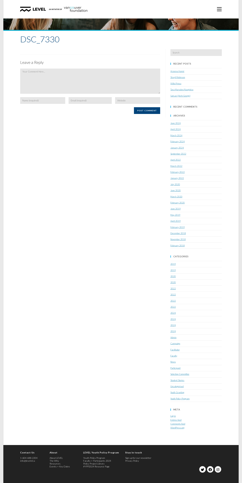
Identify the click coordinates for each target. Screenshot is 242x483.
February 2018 (177, 245)
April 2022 (175, 159)
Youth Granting (177, 392)
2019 (173, 264)
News (173, 361)
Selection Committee (179, 374)
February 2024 (177, 141)
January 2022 (177, 178)
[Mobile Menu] (219, 9)
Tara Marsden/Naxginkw (181, 89)
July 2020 (175, 184)
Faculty (173, 355)
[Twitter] (202, 469)
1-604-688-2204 (28, 457)
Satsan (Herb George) (180, 95)
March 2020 (176, 196)
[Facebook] (210, 469)
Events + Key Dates (60, 466)
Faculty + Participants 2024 (97, 460)
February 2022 (177, 172)
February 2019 (177, 227)
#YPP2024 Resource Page (96, 466)
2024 (173, 313)
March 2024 (176, 135)
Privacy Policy (132, 460)
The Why (54, 460)
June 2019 (175, 208)
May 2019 (175, 215)
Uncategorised (177, 386)
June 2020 (175, 190)
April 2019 (175, 221)
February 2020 (177, 202)
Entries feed (176, 420)
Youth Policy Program (180, 398)
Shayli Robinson (177, 77)
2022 (173, 288)
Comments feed (177, 423)
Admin (173, 337)
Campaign (175, 343)
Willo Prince (175, 83)
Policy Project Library (94, 463)
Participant (175, 368)
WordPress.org (177, 427)
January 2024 (177, 147)
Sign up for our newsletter (138, 457)
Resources (55, 463)
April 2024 (175, 129)
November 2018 (178, 239)
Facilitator (175, 349)
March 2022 (176, 166)
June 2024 (175, 123)
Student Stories (177, 380)
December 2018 (178, 233)
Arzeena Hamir (177, 71)
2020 (173, 276)
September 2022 (178, 153)
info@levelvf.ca (27, 460)
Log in (173, 416)
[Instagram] (218, 469)
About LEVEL (56, 457)
